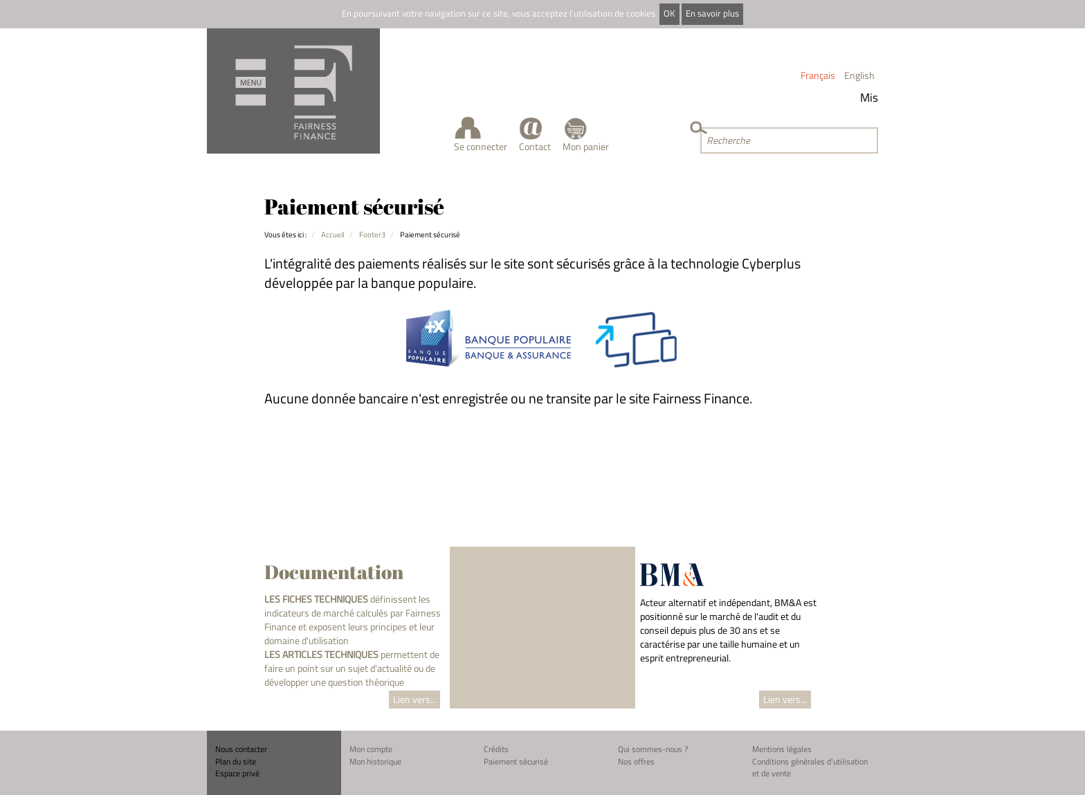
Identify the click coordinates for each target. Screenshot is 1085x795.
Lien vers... (415, 699)
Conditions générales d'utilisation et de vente (810, 767)
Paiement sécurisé (516, 761)
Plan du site (235, 761)
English (859, 75)
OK (669, 13)
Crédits (496, 749)
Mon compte (370, 749)
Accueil (333, 234)
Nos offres (636, 761)
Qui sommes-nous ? (653, 749)
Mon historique (375, 761)
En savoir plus (712, 13)
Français (818, 75)
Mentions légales (782, 749)
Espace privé (237, 773)
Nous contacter (241, 749)
